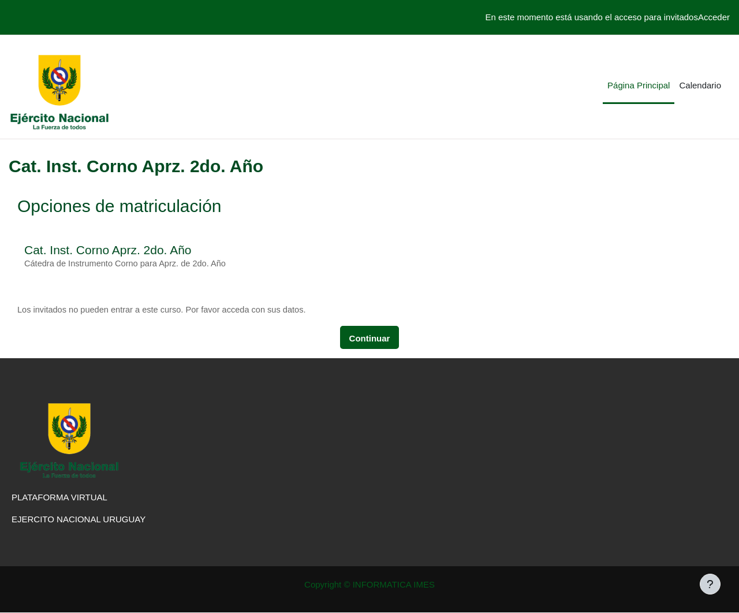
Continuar (369, 339)
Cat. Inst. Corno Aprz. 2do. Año (108, 250)
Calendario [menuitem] (700, 85)
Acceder (714, 17)
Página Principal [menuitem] (638, 85)
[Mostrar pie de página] (710, 584)
